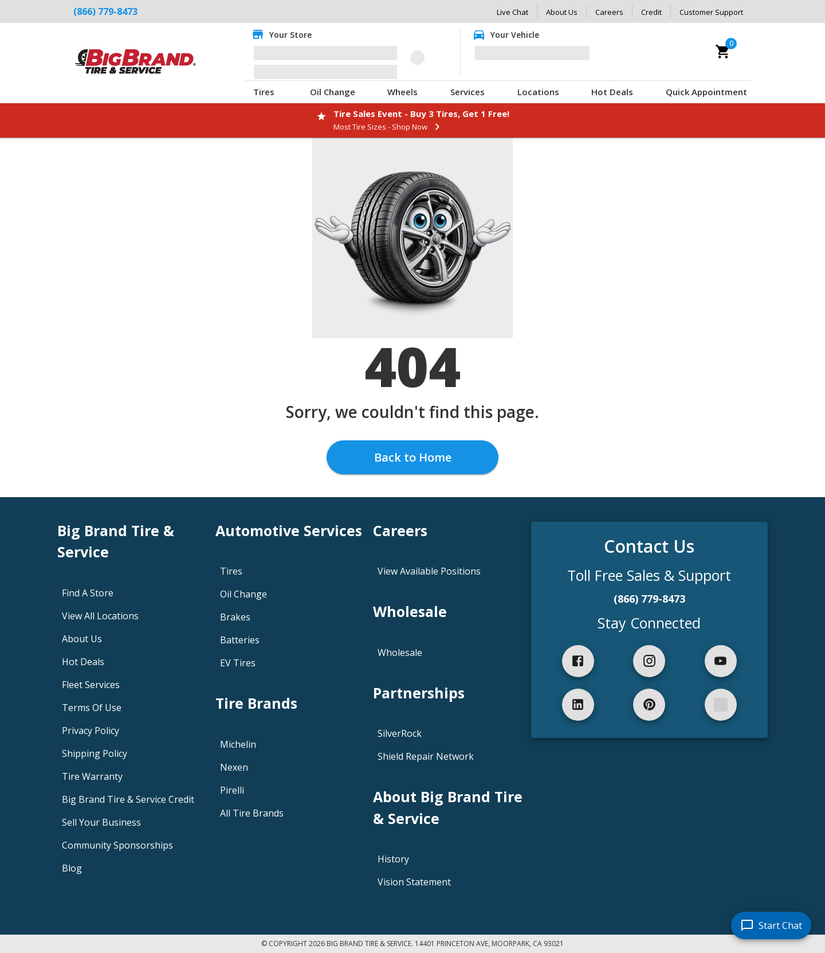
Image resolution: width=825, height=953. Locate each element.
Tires (263, 91)
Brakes (235, 617)
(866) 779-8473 (105, 11)
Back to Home (412, 457)
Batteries (240, 640)
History (393, 859)
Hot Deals (612, 91)
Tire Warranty (92, 776)
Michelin (238, 744)
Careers (609, 12)
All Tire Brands (252, 813)
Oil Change (332, 91)
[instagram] (649, 661)
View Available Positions (429, 571)
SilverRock (400, 733)
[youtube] (721, 661)
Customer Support (711, 12)
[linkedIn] (578, 705)
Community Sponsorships (117, 845)
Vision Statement (414, 882)
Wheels (402, 91)
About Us (562, 12)
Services (467, 91)
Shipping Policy (94, 753)
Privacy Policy (90, 730)
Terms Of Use (91, 707)
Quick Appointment (706, 91)
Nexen (234, 767)
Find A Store (87, 593)
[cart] (723, 52)
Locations (538, 91)
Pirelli (232, 790)
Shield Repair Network (426, 756)
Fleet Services (91, 684)
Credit (651, 12)
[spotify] (721, 705)
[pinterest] (649, 705)
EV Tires (238, 663)
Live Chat (512, 12)
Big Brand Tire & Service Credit (128, 799)
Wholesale (400, 652)
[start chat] (771, 925)
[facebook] (578, 661)
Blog (72, 868)
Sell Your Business (101, 822)
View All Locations (100, 616)
